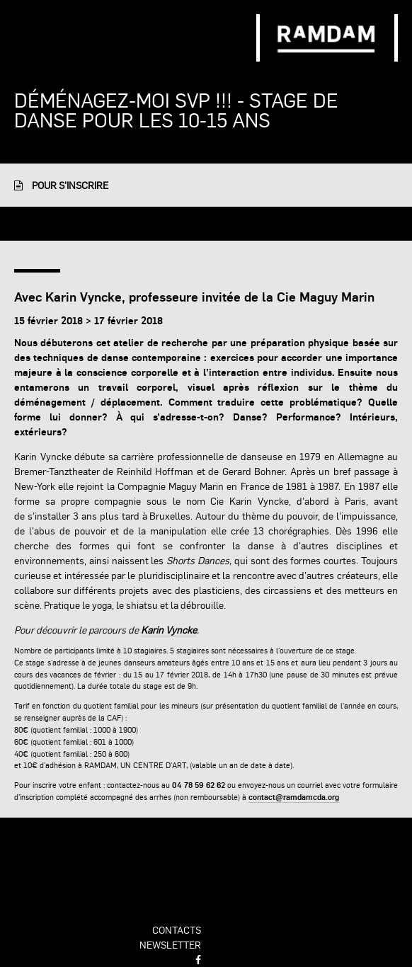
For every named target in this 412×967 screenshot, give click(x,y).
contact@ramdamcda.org (293, 796)
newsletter (170, 944)
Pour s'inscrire (61, 184)
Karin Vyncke (169, 629)
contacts (176, 929)
